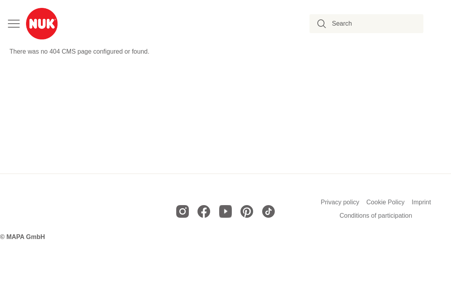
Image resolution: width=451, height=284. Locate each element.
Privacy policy (340, 202)
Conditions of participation (375, 216)
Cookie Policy (385, 202)
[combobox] (371, 24)
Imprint (421, 202)
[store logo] (42, 23)
